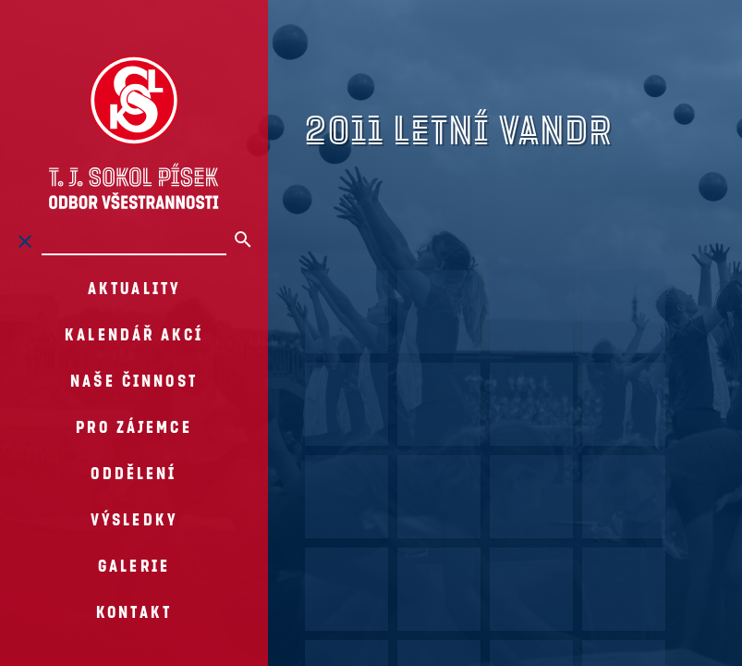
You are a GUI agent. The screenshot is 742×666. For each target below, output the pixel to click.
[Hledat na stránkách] (134, 241)
